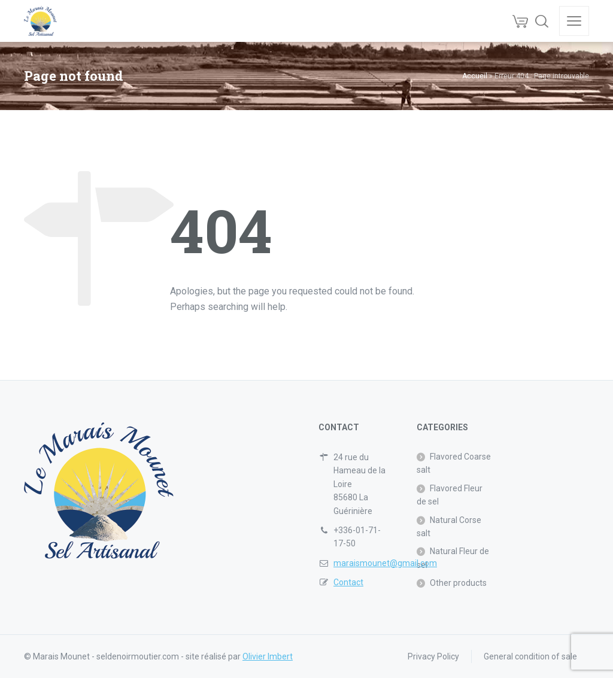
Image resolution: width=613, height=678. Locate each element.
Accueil (474, 76)
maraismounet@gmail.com (385, 563)
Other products (458, 583)
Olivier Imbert (267, 656)
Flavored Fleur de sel (449, 495)
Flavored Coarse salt (454, 463)
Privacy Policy (433, 656)
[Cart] (520, 21)
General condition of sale (530, 656)
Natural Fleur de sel (453, 557)
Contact (348, 582)
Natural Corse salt (449, 526)
